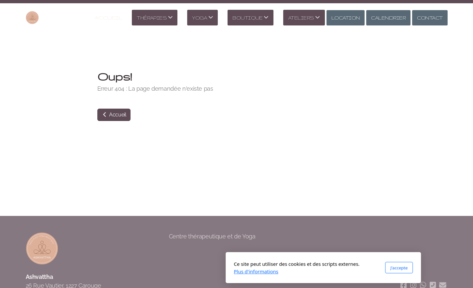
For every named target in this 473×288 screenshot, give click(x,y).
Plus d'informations (169, 271)
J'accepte (312, 268)
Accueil (114, 115)
